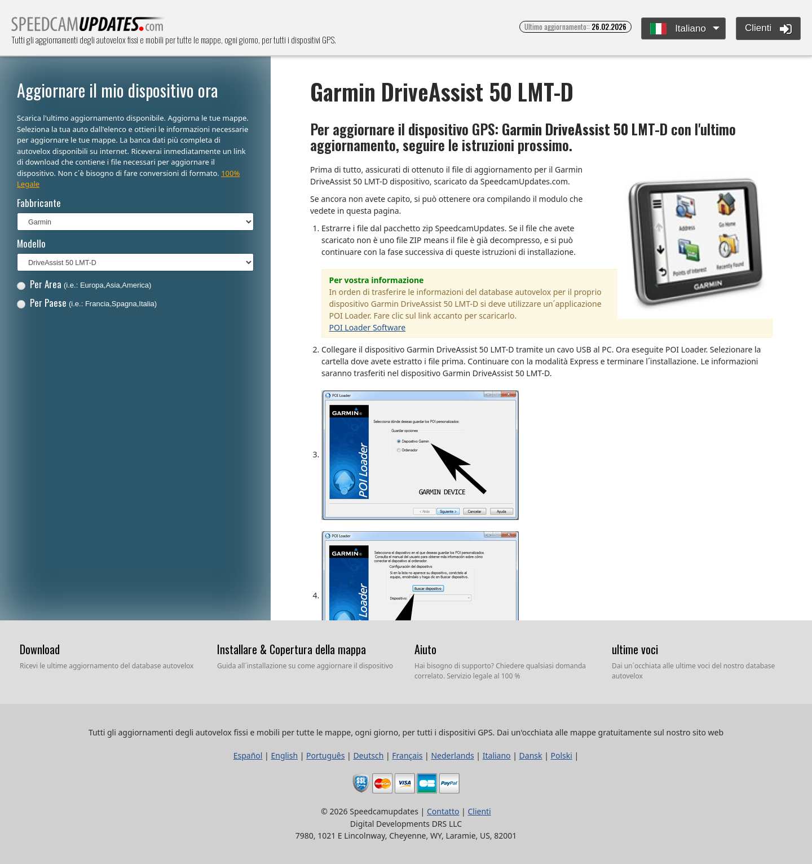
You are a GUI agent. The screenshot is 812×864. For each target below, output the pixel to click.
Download (40, 649)
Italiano (678, 29)
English (284, 755)
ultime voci (635, 649)
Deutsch (368, 755)
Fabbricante (39, 203)
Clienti (768, 29)
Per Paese (87, 303)
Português (325, 755)
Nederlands (452, 755)
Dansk (530, 755)
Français (407, 755)
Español (248, 755)
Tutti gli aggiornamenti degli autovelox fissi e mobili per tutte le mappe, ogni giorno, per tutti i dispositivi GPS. (88, 27)
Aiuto (425, 649)
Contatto (443, 811)
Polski (561, 755)
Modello (31, 243)
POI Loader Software (367, 327)
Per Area (84, 284)
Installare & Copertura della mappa (291, 649)
